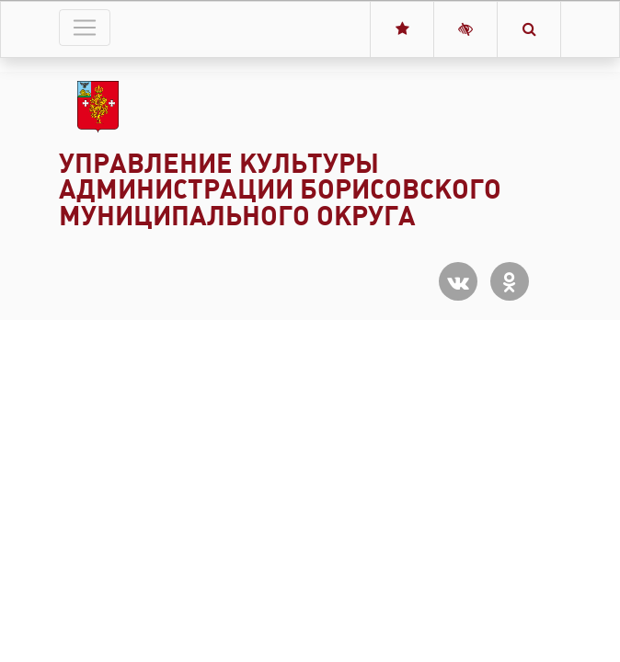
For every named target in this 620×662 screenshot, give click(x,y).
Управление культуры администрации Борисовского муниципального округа (280, 190)
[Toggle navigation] (84, 27)
